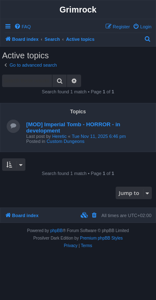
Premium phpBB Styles (101, 238)
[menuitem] (22, 27)
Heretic (59, 136)
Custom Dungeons (65, 141)
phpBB (56, 230)
